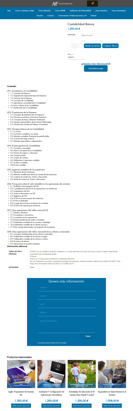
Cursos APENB (60, 11)
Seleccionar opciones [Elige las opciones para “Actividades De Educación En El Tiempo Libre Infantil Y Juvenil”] (81, 405)
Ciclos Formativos (101, 11)
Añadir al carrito (92, 45)
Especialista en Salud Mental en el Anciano (112, 393)
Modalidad (71, 35)
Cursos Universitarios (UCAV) (76, 59)
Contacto (50, 15)
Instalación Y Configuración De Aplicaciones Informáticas (51, 393)
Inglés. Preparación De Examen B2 (21, 393)
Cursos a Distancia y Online (24, 11)
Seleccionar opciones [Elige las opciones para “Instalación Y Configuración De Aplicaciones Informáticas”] (51, 405)
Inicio (9, 11)
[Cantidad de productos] (75, 46)
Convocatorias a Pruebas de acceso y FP (72, 15)
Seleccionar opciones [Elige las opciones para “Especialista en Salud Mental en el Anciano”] (112, 405)
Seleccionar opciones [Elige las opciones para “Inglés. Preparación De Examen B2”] (21, 405)
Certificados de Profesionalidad (80, 11)
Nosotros (40, 15)
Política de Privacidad (58, 342)
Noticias (93, 15)
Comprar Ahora (110, 45)
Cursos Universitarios (119, 11)
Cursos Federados (44, 11)
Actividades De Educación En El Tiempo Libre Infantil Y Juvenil (81, 393)
